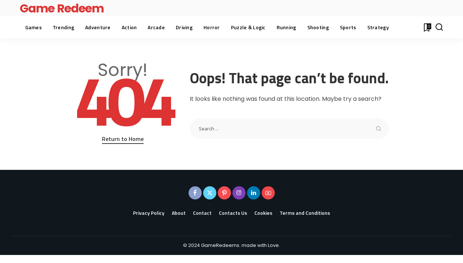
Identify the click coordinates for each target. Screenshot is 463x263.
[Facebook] (195, 192)
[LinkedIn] (253, 192)
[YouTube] (268, 192)
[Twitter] (209, 192)
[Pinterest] (224, 192)
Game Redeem (62, 8)
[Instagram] (239, 192)
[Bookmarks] (426, 27)
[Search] (439, 27)
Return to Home (123, 138)
